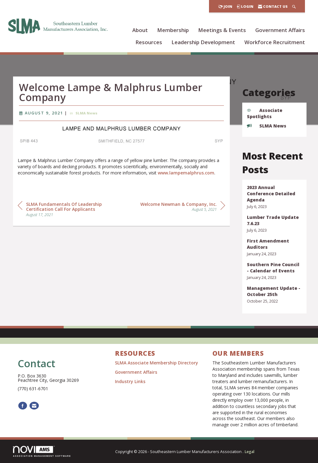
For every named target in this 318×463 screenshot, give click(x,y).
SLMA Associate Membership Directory (157, 363)
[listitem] (274, 197)
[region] (182, 207)
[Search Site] (294, 6)
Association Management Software (42, 451)
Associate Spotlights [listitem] (264, 113)
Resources (148, 42)
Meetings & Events (222, 30)
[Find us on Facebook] (23, 405)
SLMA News (86, 115)
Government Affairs (280, 30)
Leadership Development (203, 42)
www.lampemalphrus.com (186, 174)
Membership (173, 30)
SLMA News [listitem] (266, 126)
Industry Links (130, 381)
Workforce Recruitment (274, 42)
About (140, 30)
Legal (249, 451)
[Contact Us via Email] (34, 405)
